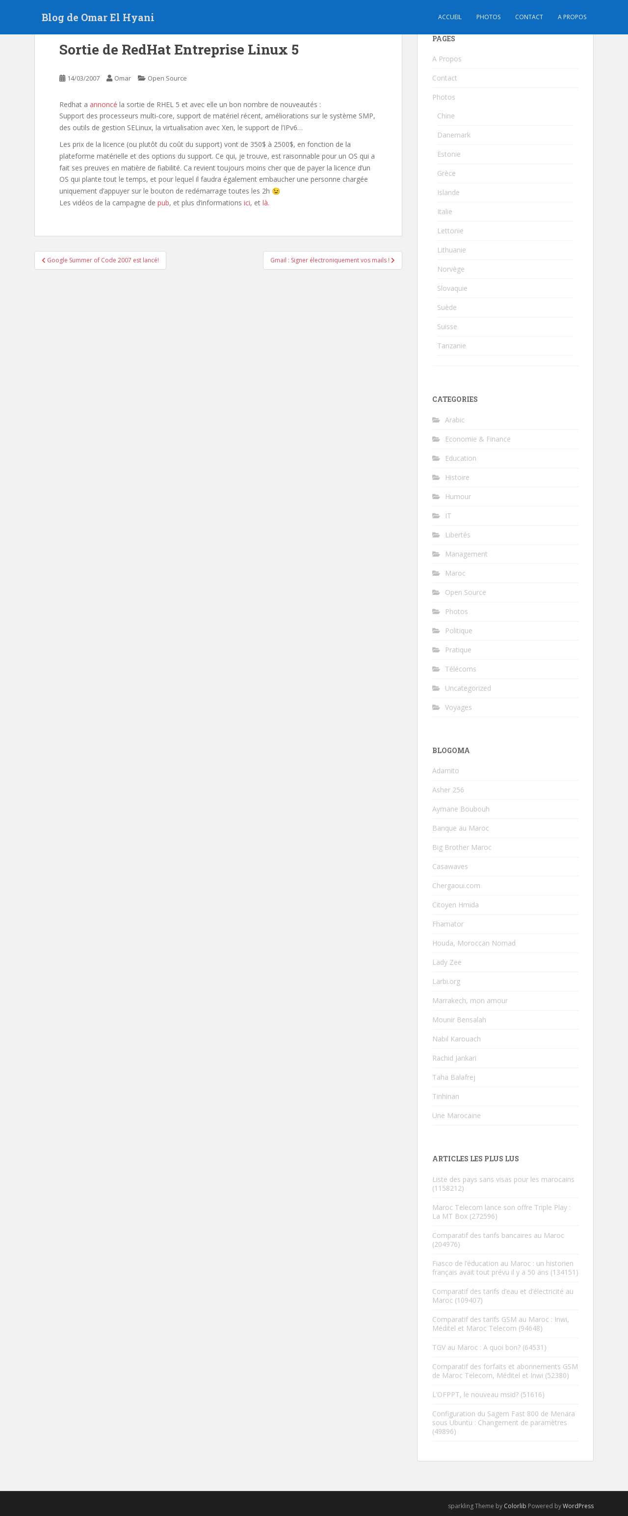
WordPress (578, 1506)
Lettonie (450, 230)
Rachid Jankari (454, 1058)
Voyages (458, 707)
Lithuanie (451, 249)
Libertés (458, 534)
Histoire (457, 477)
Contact (529, 17)
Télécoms (460, 669)
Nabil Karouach (456, 1038)
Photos (488, 17)
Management (466, 554)
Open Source (167, 78)
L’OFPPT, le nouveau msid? (475, 1394)
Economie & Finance (478, 439)
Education (460, 458)
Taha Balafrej (453, 1077)
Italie (444, 211)
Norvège (451, 269)
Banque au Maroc (460, 828)
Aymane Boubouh (461, 809)
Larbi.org (446, 981)
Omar (122, 78)
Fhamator (448, 923)
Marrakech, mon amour (470, 1000)
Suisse (447, 326)
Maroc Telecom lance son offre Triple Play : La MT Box (501, 1212)
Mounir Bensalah (459, 1019)
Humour (458, 496)
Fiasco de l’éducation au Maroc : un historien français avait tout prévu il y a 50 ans (503, 1268)
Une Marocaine (456, 1115)
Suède (447, 307)
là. (265, 202)
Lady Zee (447, 962)
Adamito (445, 770)
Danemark (454, 135)
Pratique (458, 649)
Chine (446, 115)
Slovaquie (452, 288)
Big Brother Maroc (462, 847)
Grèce (446, 173)
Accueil (450, 17)
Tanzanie (451, 345)
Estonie (449, 154)
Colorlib (515, 1506)
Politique (458, 630)
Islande (448, 192)
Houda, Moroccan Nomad (474, 943)
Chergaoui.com (456, 885)
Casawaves (450, 866)
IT (448, 515)
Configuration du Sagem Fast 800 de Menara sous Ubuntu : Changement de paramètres (503, 1418)
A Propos (447, 58)
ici (247, 202)
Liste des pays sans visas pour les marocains (503, 1179)
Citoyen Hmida (455, 904)
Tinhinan (445, 1096)
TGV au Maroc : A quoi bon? (476, 1347)
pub (163, 202)
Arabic (455, 419)
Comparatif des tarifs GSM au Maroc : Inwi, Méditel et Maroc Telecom (500, 1324)
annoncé (103, 104)
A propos (572, 17)
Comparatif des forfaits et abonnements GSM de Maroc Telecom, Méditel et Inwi (505, 1371)
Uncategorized (468, 688)
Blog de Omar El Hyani (98, 17)
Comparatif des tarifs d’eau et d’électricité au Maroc (503, 1296)
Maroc (455, 573)
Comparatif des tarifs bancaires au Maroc (498, 1235)
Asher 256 (448, 789)
